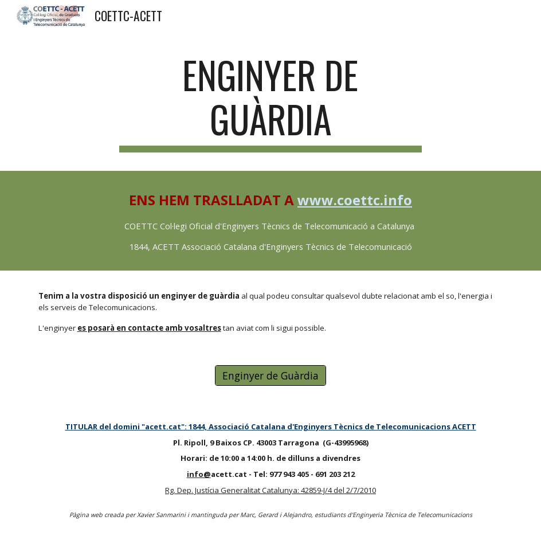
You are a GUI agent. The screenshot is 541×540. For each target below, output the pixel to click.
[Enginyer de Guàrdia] (270, 375)
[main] (270, 102)
